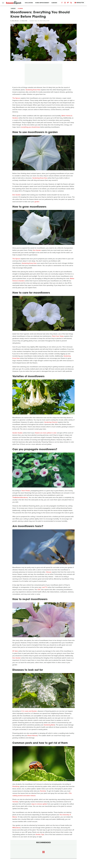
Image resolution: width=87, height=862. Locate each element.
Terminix (43, 791)
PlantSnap (15, 786)
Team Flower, (25, 490)
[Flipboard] (68, 3)
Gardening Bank (49, 725)
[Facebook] (62, 3)
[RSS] (71, 3)
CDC (39, 589)
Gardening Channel (50, 422)
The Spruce (16, 98)
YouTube (15, 802)
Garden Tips (40, 834)
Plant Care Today (58, 336)
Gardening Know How (33, 90)
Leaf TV (44, 587)
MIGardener (16, 828)
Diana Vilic (24, 21)
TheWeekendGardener (20, 497)
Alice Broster (15, 21)
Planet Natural (32, 735)
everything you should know (30, 127)
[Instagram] (65, 3)
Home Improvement (42, 3)
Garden (54, 3)
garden (36, 202)
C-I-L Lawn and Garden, (29, 711)
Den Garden (16, 195)
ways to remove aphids (39, 804)
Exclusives (29, 3)
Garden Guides (17, 433)
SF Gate (15, 651)
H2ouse (48, 572)
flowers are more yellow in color (45, 433)
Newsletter (79, 3)
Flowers (20, 8)
